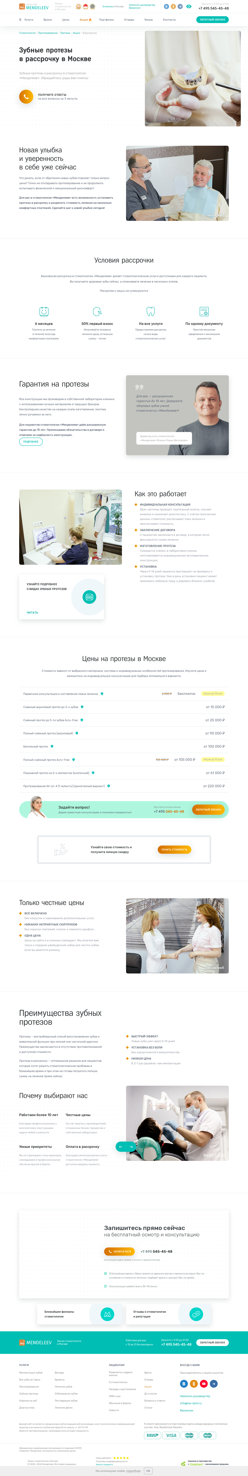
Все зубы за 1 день (29, 1379)
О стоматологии (118, 1382)
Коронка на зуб (28, 1400)
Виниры (59, 1372)
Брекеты (60, 1379)
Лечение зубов (63, 1386)
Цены (65, 19)
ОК (148, 1471)
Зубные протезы (28, 1393)
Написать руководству (142, 5)
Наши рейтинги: (112, 1457)
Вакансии (134, 7)
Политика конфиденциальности (111, 1461)
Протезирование (48, 33)
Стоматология (27, 33)
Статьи (148, 1407)
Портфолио (106, 19)
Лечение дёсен (64, 1407)
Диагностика (26, 1407)
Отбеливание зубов (66, 1393)
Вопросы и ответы (154, 1400)
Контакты (169, 19)
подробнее (133, 1471)
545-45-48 (169, 811)
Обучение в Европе (120, 1403)
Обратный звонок (212, 19)
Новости (114, 1410)
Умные (148, 19)
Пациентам (116, 1365)
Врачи (48, 19)
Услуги (28, 19)
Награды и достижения (122, 1389)
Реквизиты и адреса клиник (120, 1374)
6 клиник (108, 6)
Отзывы (129, 19)
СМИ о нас (115, 1396)
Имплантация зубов (30, 1372)
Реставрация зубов (66, 1400)
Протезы (65, 33)
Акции (86, 19)
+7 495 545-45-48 (214, 8)
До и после (150, 1393)
